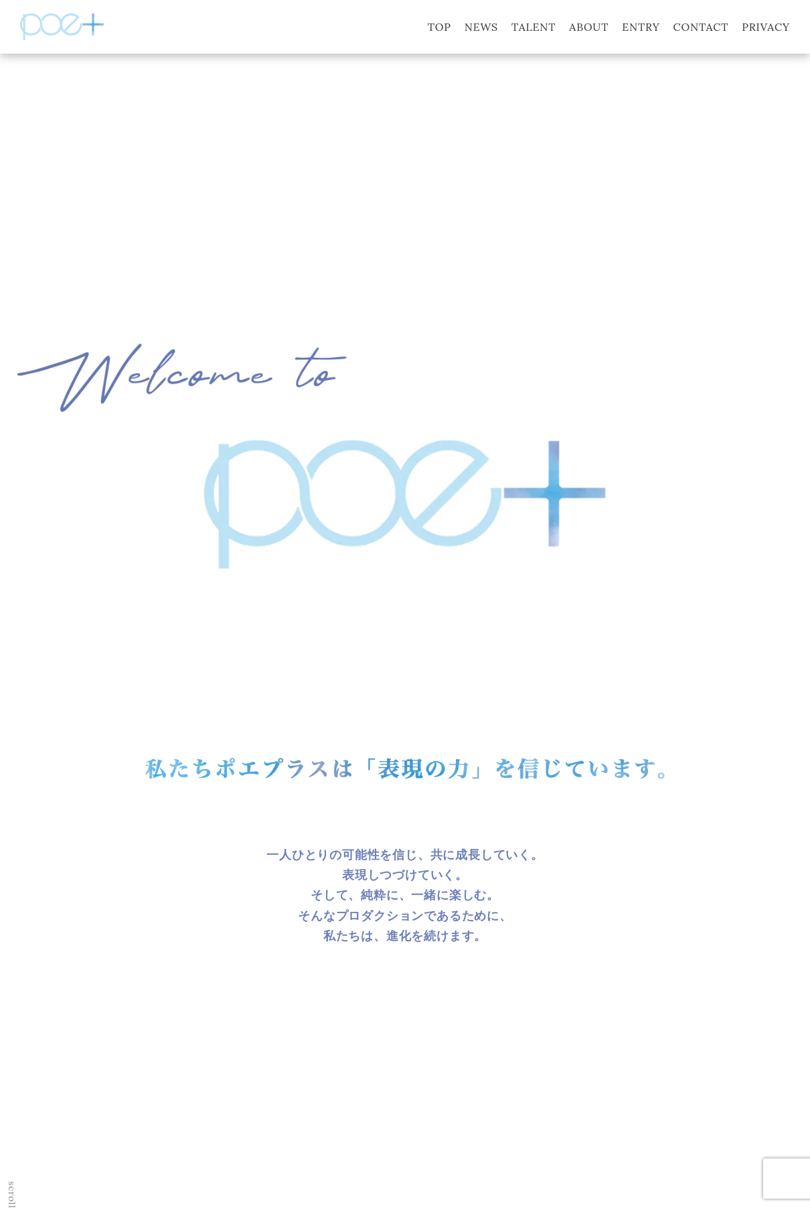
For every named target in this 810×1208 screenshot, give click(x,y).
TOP (439, 26)
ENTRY (640, 26)
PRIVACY (766, 26)
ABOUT (589, 26)
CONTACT (701, 26)
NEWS (481, 26)
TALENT (533, 26)
